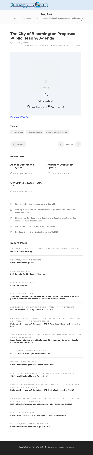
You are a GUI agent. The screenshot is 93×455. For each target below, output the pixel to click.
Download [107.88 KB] (19, 117)
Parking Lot (17, 132)
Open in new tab (56, 106)
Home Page (37, 45)
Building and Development (30, 318)
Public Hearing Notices (29, 18)
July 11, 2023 (23, 43)
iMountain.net (68, 447)
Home (13, 18)
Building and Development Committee (61, 318)
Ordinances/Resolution (67, 249)
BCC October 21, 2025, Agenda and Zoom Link (35, 226)
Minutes (14, 362)
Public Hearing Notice (56, 132)
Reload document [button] (35, 106)
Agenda (28, 45)
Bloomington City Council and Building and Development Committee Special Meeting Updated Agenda (45, 219)
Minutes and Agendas (51, 45)
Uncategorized (28, 282)
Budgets (27, 249)
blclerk (15, 43)
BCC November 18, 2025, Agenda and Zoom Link (36, 204)
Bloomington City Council (30, 307)
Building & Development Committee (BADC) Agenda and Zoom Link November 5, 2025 (45, 211)
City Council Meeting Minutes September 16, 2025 (36, 232)
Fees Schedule (38, 249)
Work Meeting (25, 337)
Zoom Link (46, 321)
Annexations (16, 249)
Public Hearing (35, 132)
